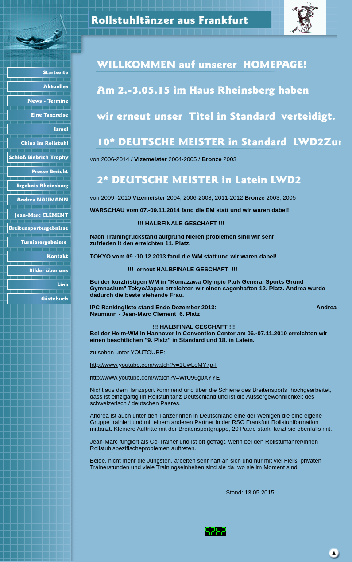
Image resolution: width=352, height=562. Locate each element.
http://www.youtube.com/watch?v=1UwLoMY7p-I (153, 364)
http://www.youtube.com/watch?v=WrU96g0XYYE (155, 377)
